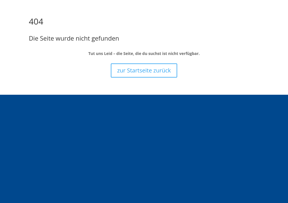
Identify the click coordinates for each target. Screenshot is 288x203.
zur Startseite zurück (144, 70)
